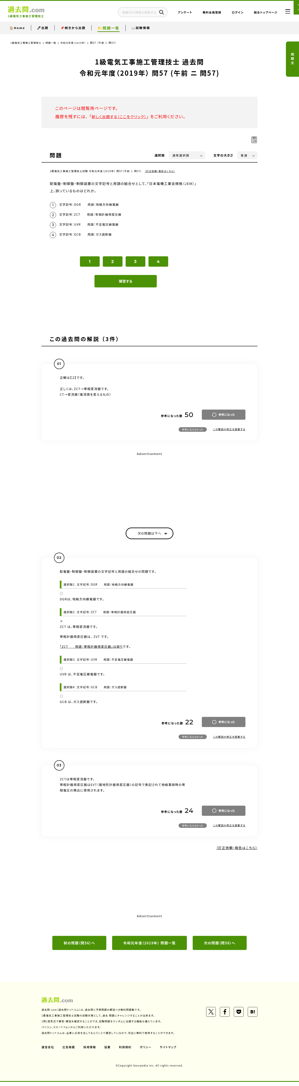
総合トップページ (258, 13)
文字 (223, 155)
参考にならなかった (192, 432)
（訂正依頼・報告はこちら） (160, 171)
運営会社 (48, 1051)
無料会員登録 (204, 13)
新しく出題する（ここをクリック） (122, 116)
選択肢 (160, 155)
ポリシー (147, 1051)
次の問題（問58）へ (220, 946)
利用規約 (126, 1051)
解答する (126, 284)
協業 (108, 1051)
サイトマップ (169, 1051)
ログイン (230, 13)
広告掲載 (69, 1051)
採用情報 (90, 1051)
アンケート (177, 13)
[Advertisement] (149, 489)
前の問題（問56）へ (79, 946)
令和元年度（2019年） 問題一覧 (149, 946)
